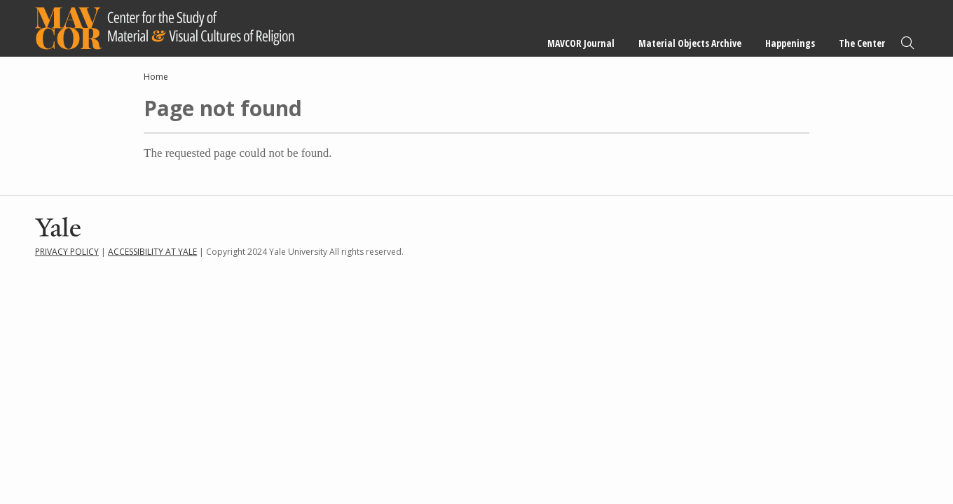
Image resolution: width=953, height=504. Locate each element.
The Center (862, 43)
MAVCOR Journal (581, 43)
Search (907, 43)
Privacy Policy (67, 252)
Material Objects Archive (689, 43)
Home (156, 77)
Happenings (790, 43)
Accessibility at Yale (152, 252)
